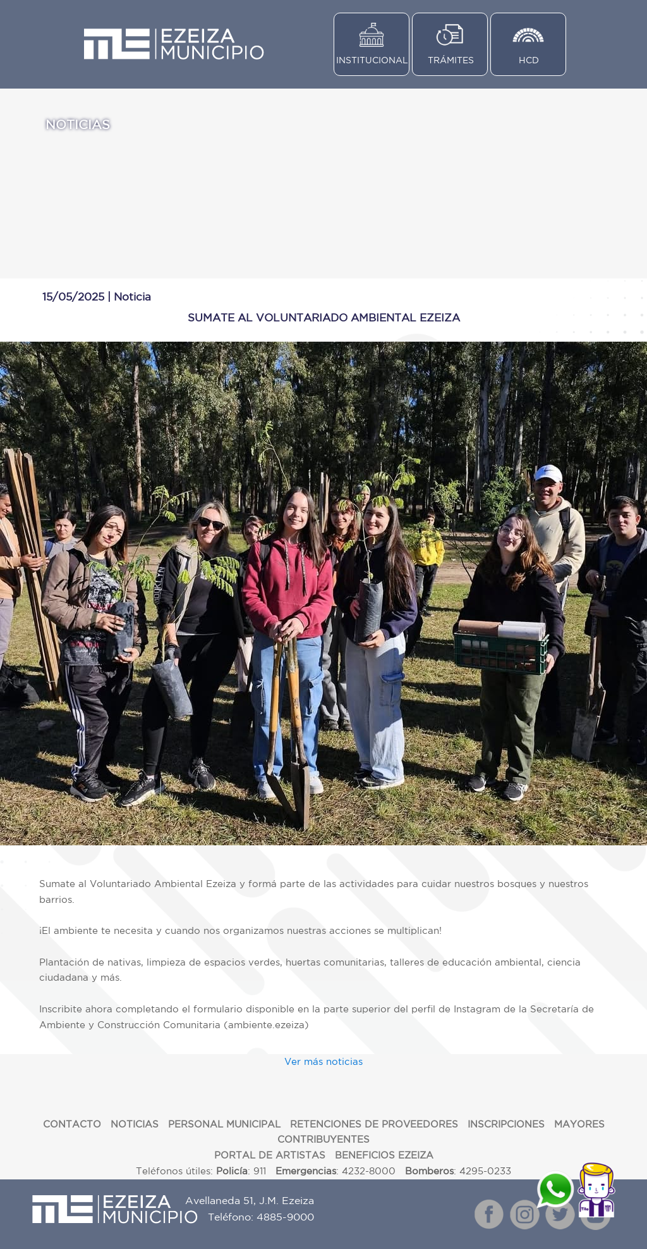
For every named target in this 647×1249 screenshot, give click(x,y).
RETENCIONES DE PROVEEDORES (374, 1124)
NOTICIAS (135, 1124)
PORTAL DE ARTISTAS (269, 1155)
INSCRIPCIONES (506, 1124)
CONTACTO (72, 1124)
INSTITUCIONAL (372, 60)
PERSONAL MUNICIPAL (224, 1124)
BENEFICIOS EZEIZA (384, 1155)
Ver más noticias (323, 1061)
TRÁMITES (451, 60)
